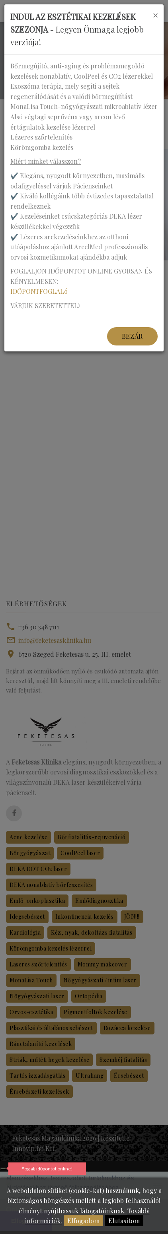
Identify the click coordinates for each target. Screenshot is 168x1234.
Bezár (132, 336)
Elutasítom (124, 1221)
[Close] (155, 15)
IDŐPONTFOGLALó (39, 291)
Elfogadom (83, 1221)
